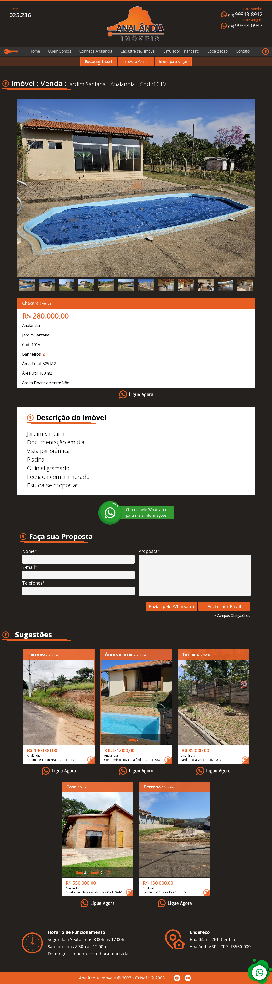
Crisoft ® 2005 (150, 978)
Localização (217, 51)
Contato (243, 51)
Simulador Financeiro (181, 51)
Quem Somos (59, 51)
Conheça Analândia (95, 51)
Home (35, 51)
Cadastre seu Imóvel (137, 51)
